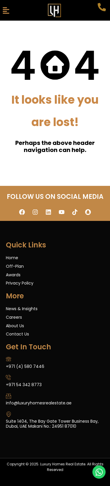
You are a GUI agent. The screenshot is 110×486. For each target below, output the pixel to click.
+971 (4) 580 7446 (25, 366)
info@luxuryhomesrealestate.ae (39, 403)
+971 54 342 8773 (24, 385)
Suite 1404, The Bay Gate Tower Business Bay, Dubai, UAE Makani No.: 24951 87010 (52, 423)
